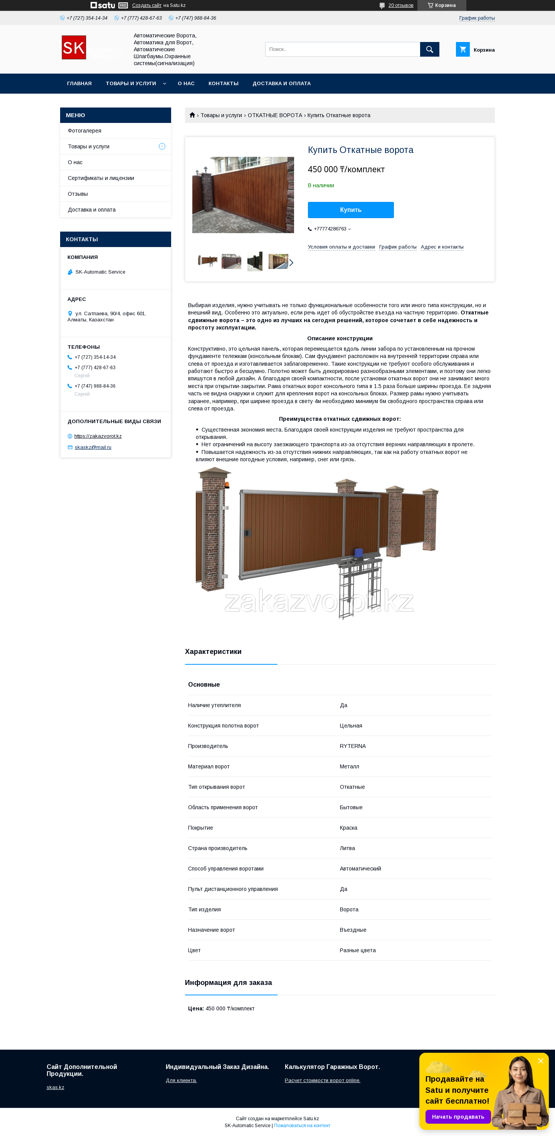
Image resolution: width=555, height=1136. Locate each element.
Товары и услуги (131, 83)
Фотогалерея (84, 131)
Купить (351, 210)
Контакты (224, 83)
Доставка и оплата (281, 83)
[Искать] (429, 49)
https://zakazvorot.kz (98, 436)
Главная (79, 83)
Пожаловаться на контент (302, 1125)
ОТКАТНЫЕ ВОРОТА (275, 115)
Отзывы (78, 194)
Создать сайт (146, 5)
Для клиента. (181, 1080)
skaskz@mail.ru (93, 447)
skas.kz (55, 1087)
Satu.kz (311, 1118)
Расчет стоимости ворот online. (322, 1080)
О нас (186, 83)
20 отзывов (401, 5)
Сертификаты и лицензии (101, 178)
